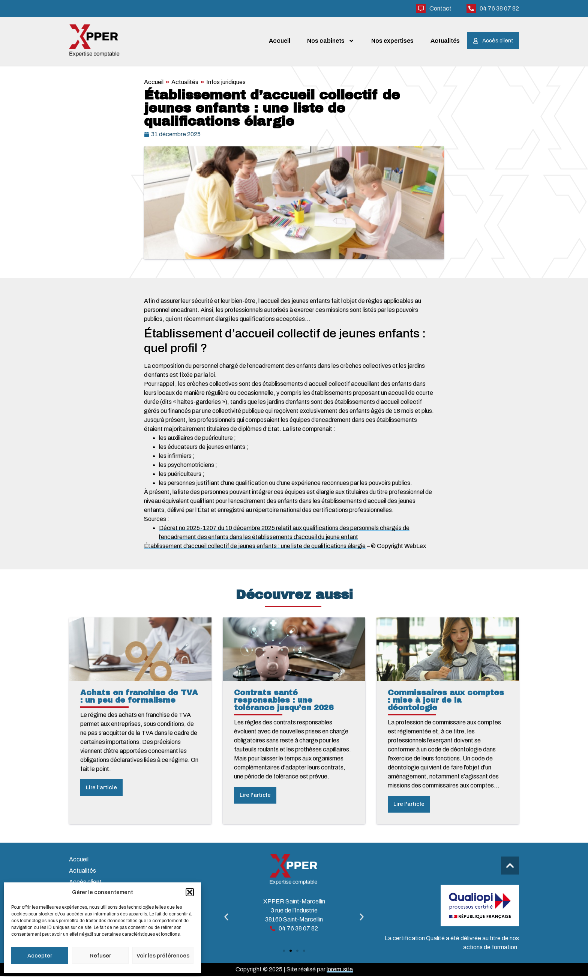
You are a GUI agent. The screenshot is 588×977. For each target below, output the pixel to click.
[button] (190, 892)
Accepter (39, 956)
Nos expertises (392, 41)
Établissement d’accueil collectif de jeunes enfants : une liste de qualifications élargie (255, 547)
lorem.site (340, 970)
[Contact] (421, 8)
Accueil (279, 41)
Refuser (100, 956)
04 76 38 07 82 (499, 8)
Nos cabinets (330, 41)
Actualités (445, 41)
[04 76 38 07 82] (471, 8)
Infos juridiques (226, 83)
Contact (440, 8)
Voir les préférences (162, 956)
